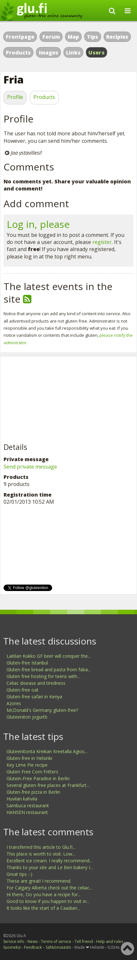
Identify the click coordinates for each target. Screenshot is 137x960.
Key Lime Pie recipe (27, 765)
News (33, 941)
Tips (92, 36)
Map (73, 36)
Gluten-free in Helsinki (29, 758)
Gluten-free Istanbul (27, 663)
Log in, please (38, 224)
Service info (13, 941)
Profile (15, 97)
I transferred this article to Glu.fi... (40, 847)
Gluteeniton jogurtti (26, 717)
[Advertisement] (52, 400)
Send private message (30, 466)
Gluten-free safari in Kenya (34, 696)
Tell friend (83, 941)
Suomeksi (12, 947)
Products (18, 52)
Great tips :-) (19, 874)
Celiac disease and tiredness (35, 683)
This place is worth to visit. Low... (40, 854)
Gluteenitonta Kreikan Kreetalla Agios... (46, 751)
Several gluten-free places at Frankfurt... (47, 785)
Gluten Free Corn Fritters (32, 772)
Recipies (117, 36)
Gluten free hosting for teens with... (43, 676)
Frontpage (20, 36)
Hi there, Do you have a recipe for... (43, 894)
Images (48, 52)
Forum (51, 36)
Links (73, 52)
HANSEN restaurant (27, 812)
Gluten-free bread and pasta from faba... (48, 669)
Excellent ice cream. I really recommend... (49, 861)
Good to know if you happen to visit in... (47, 901)
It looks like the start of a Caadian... (43, 908)
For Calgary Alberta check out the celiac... (49, 888)
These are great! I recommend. (38, 881)
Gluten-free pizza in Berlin (33, 792)
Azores (13, 703)
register (102, 242)
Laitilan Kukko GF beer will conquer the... (48, 656)
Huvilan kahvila (21, 799)
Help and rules (109, 941)
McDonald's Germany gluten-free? (42, 710)
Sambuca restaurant (27, 805)
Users (96, 52)
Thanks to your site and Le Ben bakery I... (49, 867)
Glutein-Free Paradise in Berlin (38, 778)
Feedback (33, 947)
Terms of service (56, 941)
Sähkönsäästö (58, 947)
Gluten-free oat (22, 690)
